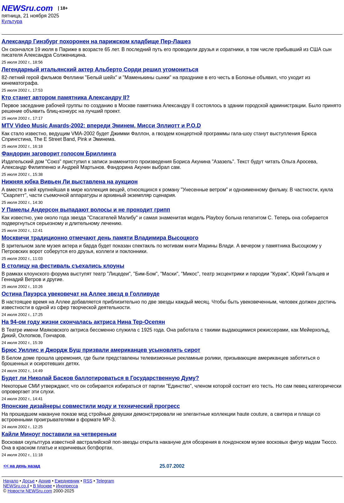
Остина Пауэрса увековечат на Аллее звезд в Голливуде (81, 294)
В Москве (42, 485)
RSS (87, 480)
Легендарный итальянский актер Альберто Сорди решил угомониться (100, 69)
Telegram (105, 480)
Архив (45, 480)
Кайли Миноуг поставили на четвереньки (59, 434)
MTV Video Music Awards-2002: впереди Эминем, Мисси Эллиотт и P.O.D (101, 125)
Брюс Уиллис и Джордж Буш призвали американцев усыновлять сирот (101, 350)
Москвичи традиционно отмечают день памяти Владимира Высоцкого (100, 238)
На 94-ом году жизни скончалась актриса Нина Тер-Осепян (83, 322)
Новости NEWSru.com (29, 490)
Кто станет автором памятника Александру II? (66, 97)
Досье (28, 480)
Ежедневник (67, 480)
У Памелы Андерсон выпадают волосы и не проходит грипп (86, 210)
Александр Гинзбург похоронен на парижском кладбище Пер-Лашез (96, 41)
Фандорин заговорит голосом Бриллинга (59, 154)
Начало (10, 480)
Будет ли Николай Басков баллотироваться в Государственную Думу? (100, 378)
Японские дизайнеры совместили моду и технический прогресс (91, 406)
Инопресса (67, 485)
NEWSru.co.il (16, 485)
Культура (12, 21)
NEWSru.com (27, 8)
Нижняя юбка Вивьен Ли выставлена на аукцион (70, 182)
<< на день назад (21, 465)
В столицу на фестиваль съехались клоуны (63, 266)
